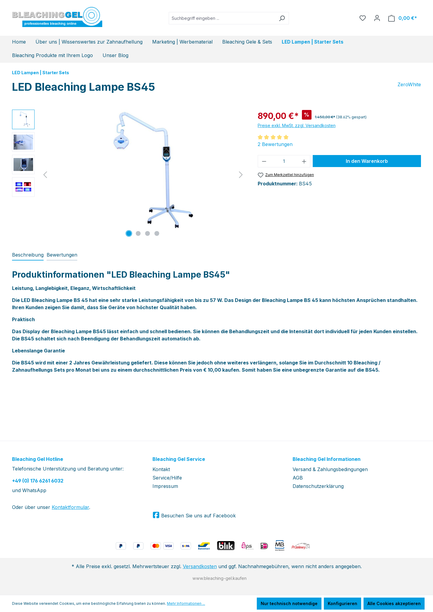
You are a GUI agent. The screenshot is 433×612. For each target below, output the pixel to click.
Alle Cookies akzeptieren (394, 603)
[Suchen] (282, 18)
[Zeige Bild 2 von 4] (138, 233)
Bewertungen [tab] (62, 255)
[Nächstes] (240, 174)
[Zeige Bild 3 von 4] (147, 233)
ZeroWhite (409, 84)
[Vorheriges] (45, 174)
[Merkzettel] (362, 18)
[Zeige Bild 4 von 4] (157, 233)
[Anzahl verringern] (264, 161)
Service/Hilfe (167, 478)
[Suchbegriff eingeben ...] (222, 18)
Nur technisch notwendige (289, 603)
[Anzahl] (284, 161)
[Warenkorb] (402, 18)
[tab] (28, 255)
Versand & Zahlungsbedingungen (330, 469)
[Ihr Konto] (377, 18)
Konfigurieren (342, 603)
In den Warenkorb (367, 161)
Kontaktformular (70, 507)
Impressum (165, 486)
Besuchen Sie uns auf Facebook (198, 516)
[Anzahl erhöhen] (304, 161)
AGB (298, 478)
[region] (129, 174)
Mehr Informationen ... (186, 603)
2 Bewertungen (275, 144)
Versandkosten (200, 566)
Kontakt (161, 469)
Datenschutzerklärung (318, 486)
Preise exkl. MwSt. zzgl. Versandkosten (297, 125)
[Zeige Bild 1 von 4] (129, 233)
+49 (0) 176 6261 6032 (37, 481)
